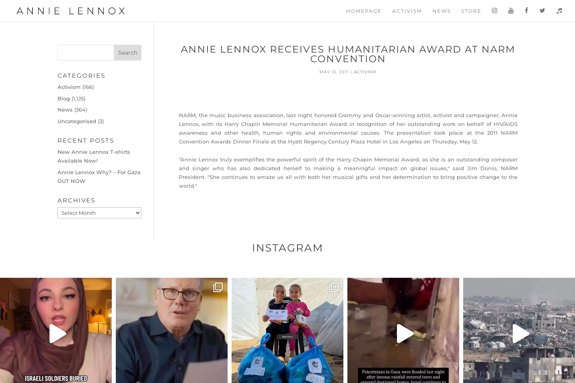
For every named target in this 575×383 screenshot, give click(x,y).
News (441, 11)
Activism (407, 11)
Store (471, 11)
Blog (64, 98)
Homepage (364, 11)
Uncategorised (77, 121)
